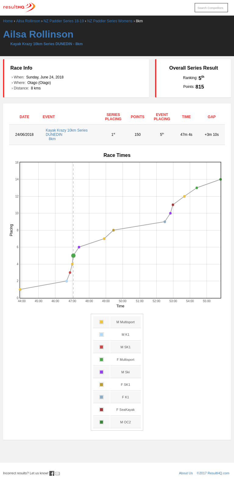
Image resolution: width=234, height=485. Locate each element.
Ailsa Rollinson (28, 21)
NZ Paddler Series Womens (110, 21)
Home (8, 21)
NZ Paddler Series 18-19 (64, 21)
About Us (186, 473)
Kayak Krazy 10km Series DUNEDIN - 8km (46, 44)
